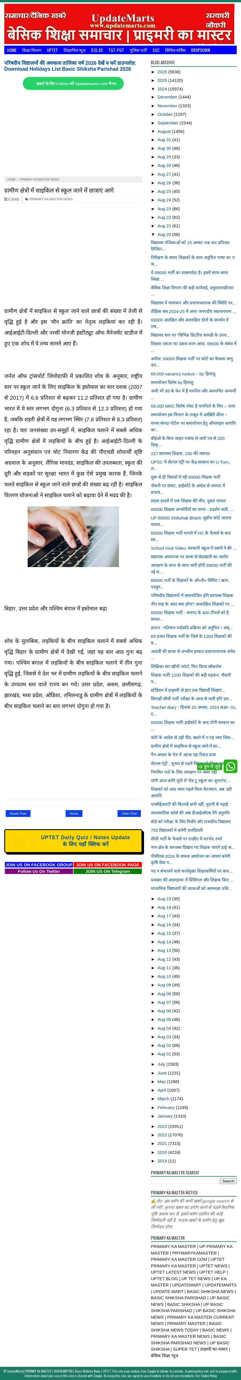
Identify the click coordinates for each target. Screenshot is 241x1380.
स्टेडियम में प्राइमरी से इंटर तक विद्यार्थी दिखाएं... (188, 690)
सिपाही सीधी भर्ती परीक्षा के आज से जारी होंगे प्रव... (191, 698)
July (161, 1064)
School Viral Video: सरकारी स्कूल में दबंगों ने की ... (193, 548)
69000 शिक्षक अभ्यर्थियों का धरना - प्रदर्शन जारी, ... (192, 509)
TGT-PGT (116, 50)
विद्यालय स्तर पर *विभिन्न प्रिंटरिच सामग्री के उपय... (190, 335)
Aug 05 (164, 1019)
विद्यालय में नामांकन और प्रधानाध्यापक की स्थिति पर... (193, 302)
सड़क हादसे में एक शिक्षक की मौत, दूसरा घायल (188, 500)
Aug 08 (164, 993)
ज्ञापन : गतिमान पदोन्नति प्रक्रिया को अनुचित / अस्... (192, 627)
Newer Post (18, 813)
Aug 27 (164, 174)
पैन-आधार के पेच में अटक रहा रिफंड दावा (183, 754)
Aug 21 (164, 225)
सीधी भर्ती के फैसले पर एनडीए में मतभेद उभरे (186, 838)
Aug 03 (164, 1036)
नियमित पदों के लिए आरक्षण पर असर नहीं (184, 772)
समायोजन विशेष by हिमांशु (172, 382)
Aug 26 (164, 182)
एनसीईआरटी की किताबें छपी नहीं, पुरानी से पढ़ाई (189, 804)
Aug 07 (164, 1002)
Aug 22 (164, 217)
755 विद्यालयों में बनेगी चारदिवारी (177, 830)
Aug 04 (164, 1028)
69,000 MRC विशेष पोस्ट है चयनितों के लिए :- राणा (193, 406)
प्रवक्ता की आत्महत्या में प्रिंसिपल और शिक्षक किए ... (192, 879)
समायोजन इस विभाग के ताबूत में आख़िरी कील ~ (189, 414)
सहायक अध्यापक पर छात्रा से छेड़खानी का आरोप (189, 556)
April (162, 1090)
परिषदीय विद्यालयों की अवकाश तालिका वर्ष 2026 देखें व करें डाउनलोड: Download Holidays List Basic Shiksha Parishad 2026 (70, 66)
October (165, 114)
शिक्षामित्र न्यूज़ (75, 50)
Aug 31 (164, 139)
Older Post (129, 813)
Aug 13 (164, 950)
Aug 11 (164, 967)
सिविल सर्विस (175, 50)
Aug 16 (164, 924)
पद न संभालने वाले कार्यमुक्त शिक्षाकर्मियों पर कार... (192, 871)
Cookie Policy (209, 1375)
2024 (162, 88)
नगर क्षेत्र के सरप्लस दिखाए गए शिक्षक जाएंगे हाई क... (193, 847)
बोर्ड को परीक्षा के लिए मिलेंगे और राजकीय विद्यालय (191, 821)
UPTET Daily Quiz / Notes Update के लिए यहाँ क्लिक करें (72, 841)
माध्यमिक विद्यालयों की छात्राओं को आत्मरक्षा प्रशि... (191, 888)
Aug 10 (164, 976)
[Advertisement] (73, 134)
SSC (156, 50)
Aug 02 (164, 1045)
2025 (162, 80)
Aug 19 (164, 898)
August (164, 131)
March (164, 1098)
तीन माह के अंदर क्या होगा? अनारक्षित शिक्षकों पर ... (192, 604)
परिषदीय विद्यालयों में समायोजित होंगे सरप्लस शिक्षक (192, 595)
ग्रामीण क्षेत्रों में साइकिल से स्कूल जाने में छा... (186, 746)
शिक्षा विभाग (31, 50)
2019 (162, 1160)
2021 (162, 1143)
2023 (162, 1126)
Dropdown (200, 50)
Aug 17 (164, 915)
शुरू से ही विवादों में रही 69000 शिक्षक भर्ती (185, 477)
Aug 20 (164, 234)
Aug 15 (164, 933)
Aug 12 (164, 959)
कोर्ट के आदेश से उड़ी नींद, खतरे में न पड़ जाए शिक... (192, 737)
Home (12, 50)
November (167, 105)
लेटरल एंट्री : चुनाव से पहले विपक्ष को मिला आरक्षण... (192, 763)
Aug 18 (164, 907)
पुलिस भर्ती (138, 50)
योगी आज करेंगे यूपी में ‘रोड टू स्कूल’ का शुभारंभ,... (191, 780)
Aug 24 (164, 199)
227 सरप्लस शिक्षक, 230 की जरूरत (180, 453)
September (168, 122)
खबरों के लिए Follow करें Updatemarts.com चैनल (76, 84)
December (167, 96)
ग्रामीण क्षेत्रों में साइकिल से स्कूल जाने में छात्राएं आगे (59, 189)
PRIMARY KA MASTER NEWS (49, 199)
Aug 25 (164, 191)
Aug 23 (164, 208)
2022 (162, 1134)
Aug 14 (164, 941)
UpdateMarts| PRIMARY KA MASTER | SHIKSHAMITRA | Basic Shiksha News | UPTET (59, 1371)
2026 (162, 71)
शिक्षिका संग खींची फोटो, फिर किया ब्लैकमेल (186, 666)
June (162, 1073)
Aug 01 (164, 1053)
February (166, 1107)
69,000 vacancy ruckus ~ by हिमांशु (183, 373)
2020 (162, 1152)
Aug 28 (164, 165)
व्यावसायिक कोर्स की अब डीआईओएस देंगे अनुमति (190, 812)
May (162, 1081)
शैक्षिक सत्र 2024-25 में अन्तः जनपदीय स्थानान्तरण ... (193, 311)
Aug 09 (164, 984)
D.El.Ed (97, 50)
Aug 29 (164, 156)
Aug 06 (164, 1010)
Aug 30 (164, 148)
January (165, 1116)
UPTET (52, 50)
